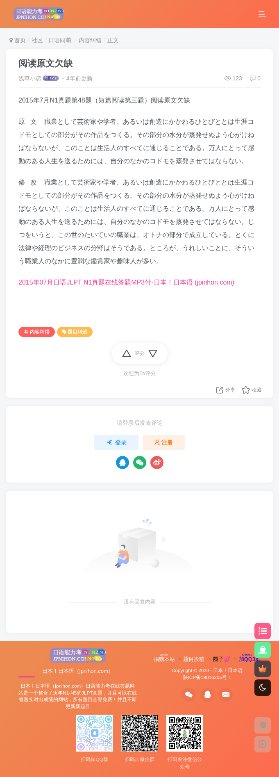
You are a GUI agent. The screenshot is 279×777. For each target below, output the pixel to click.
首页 (17, 40)
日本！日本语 (228, 670)
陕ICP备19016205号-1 (207, 677)
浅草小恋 (29, 78)
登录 (116, 442)
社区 (37, 40)
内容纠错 (89, 40)
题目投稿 (193, 659)
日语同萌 (59, 40)
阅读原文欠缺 (45, 63)
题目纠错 (74, 332)
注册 (163, 442)
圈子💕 (221, 659)
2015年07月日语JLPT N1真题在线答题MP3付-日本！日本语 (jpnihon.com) (126, 282)
